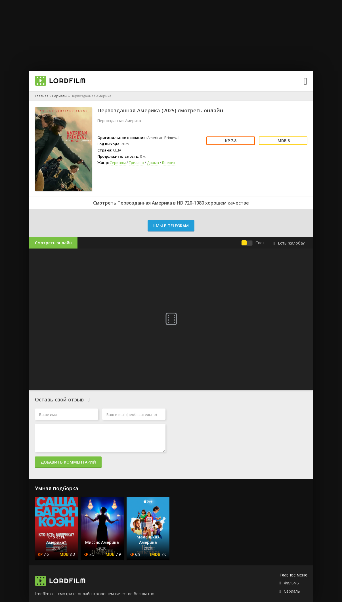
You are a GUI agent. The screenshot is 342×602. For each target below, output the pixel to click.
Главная (42, 96)
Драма (153, 162)
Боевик (168, 162)
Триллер (136, 162)
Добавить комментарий (68, 462)
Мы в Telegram (171, 225)
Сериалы (59, 96)
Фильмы (291, 583)
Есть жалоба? (288, 243)
